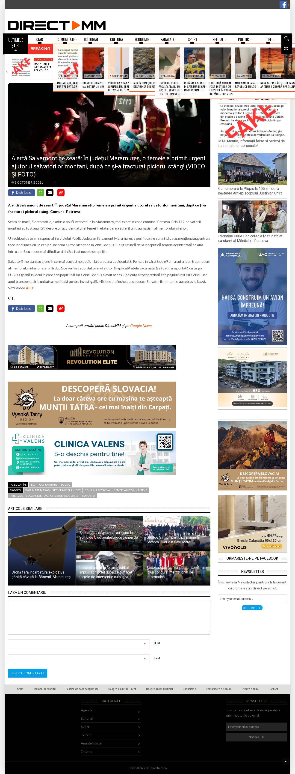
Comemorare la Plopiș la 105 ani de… (102, 66)
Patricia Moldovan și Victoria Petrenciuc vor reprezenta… (212, 67)
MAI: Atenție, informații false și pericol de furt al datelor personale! (251, 143)
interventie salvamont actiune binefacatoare (44, 495)
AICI (29, 288)
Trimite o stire (250, 688)
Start (20, 688)
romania (88, 495)
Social (65, 484)
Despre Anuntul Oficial (159, 688)
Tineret (204, 59)
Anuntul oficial (91, 743)
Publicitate (189, 688)
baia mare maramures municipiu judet (53, 490)
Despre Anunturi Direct (122, 688)
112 (32, 484)
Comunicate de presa (218, 688)
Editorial (87, 718)
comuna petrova (97, 490)
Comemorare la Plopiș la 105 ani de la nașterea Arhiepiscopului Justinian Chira (250, 190)
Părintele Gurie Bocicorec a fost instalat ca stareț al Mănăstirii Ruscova (250, 238)
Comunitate (44, 59)
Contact (273, 688)
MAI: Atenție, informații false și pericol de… (46, 67)
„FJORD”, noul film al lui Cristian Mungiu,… (267, 66)
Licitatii (86, 735)
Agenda (86, 710)
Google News (140, 325)
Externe (86, 751)
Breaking (40, 48)
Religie (94, 59)
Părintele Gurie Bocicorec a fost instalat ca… (155, 67)
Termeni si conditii (44, 688)
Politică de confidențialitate (81, 688)
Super (85, 727)
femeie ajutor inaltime (130, 490)
